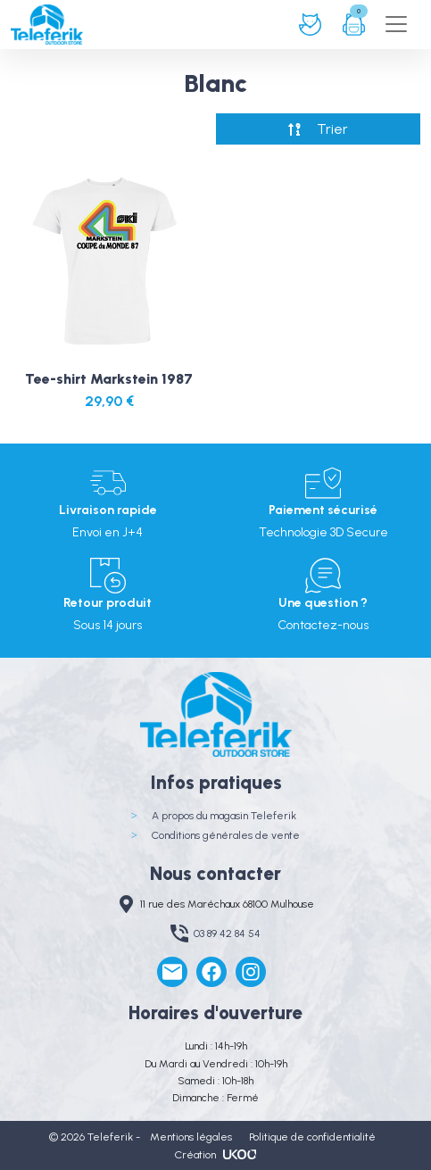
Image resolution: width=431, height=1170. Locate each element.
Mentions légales (191, 1136)
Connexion (310, 24)
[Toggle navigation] (396, 24)
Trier (332, 128)
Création (215, 1154)
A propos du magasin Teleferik (224, 815)
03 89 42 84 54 (227, 933)
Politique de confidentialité (312, 1136)
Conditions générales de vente (226, 835)
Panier (354, 24)
